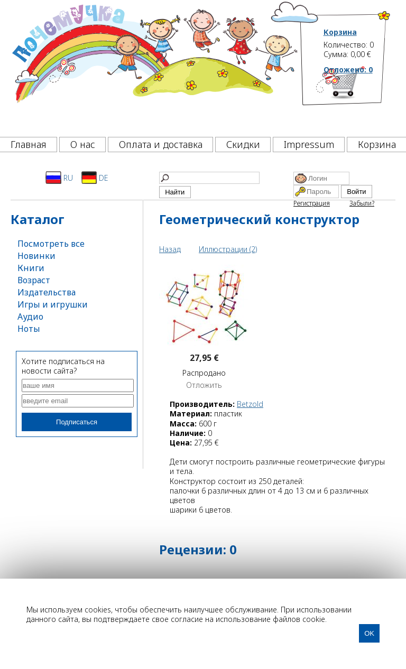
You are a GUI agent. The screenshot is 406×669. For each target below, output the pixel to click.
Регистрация (311, 203)
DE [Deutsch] (94, 177)
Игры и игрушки (52, 304)
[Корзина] (357, 98)
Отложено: (348, 69)
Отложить (204, 385)
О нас (82, 144)
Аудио (30, 316)
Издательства (46, 292)
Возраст (33, 280)
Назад (170, 249)
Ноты (28, 328)
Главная (29, 144)
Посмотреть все (51, 243)
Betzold (250, 404)
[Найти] (209, 178)
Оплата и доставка (160, 144)
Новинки (36, 256)
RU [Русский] (59, 177)
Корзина (340, 32)
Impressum (309, 144)
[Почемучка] (154, 65)
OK (369, 633)
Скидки (243, 144)
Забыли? (361, 203)
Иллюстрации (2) (228, 249)
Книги (30, 268)
